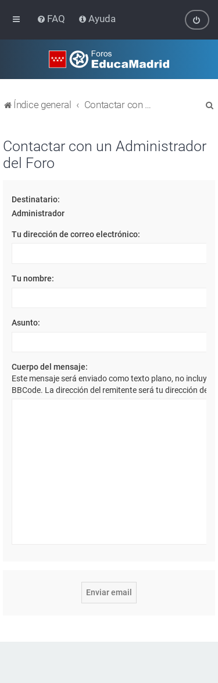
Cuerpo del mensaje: (50, 366)
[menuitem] (52, 18)
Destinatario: (36, 199)
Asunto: (26, 322)
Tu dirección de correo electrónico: (76, 234)
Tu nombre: (33, 278)
